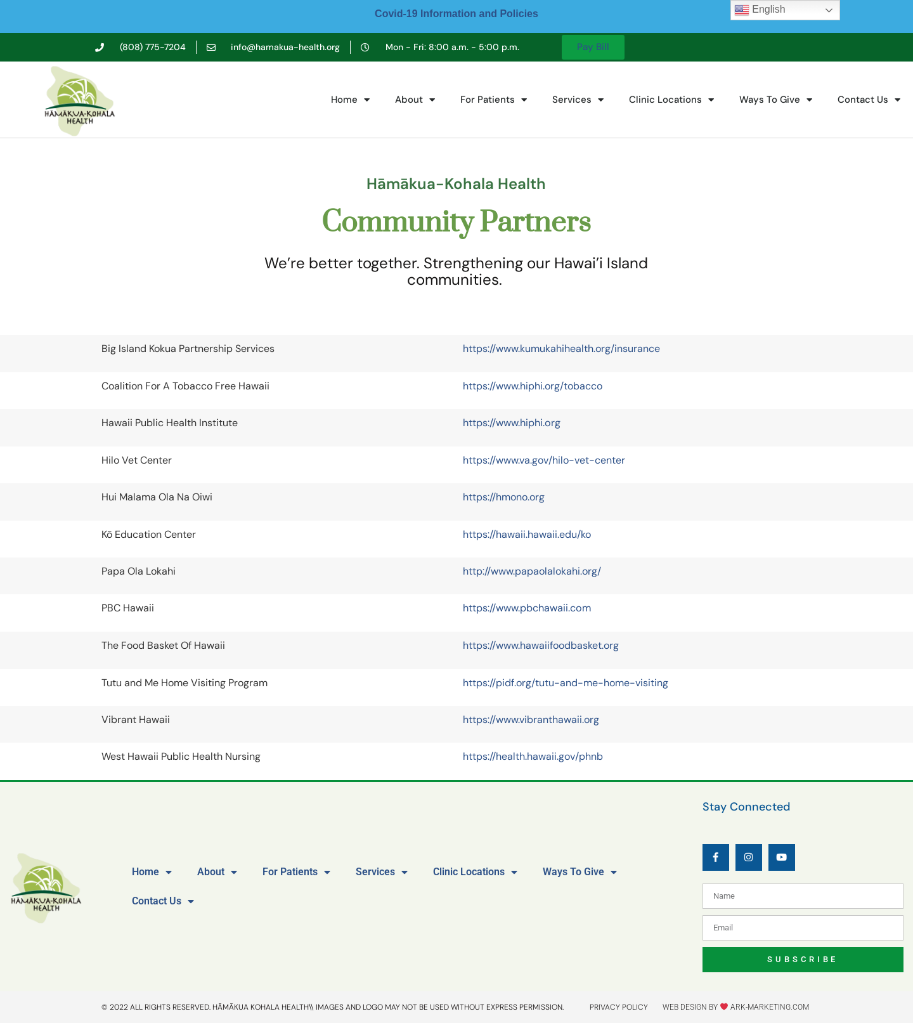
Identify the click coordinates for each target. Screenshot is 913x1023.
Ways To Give (775, 100)
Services (578, 100)
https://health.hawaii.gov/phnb (533, 756)
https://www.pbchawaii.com (527, 608)
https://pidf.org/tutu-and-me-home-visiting (565, 682)
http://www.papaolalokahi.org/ (532, 571)
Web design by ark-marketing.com (736, 1007)
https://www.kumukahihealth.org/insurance (561, 348)
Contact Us (869, 100)
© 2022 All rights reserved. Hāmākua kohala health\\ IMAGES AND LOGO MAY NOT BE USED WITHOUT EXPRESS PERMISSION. (332, 1007)
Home (350, 100)
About (415, 100)
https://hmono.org (504, 497)
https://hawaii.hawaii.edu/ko (527, 534)
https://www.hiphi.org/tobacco (532, 386)
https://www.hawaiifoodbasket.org (541, 645)
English (760, 10)
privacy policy (619, 1007)
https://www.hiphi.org (511, 422)
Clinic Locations (671, 100)
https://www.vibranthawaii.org (531, 719)
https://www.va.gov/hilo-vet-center (544, 460)
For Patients (493, 100)
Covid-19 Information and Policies (456, 13)
